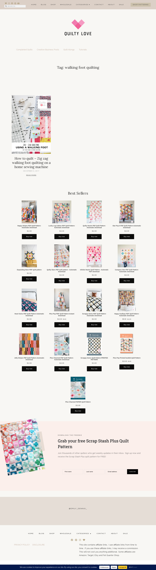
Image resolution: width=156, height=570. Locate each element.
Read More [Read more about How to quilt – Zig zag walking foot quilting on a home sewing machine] (31, 175)
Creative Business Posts (48, 49)
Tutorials (83, 49)
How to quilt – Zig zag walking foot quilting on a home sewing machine (31, 162)
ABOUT (111, 4)
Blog (43, 4)
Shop (53, 4)
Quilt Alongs (69, 49)
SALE (121, 4)
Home (34, 4)
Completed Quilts (24, 49)
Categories (83, 4)
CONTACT (99, 4)
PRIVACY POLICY (22, 545)
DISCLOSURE (38, 545)
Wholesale (66, 4)
